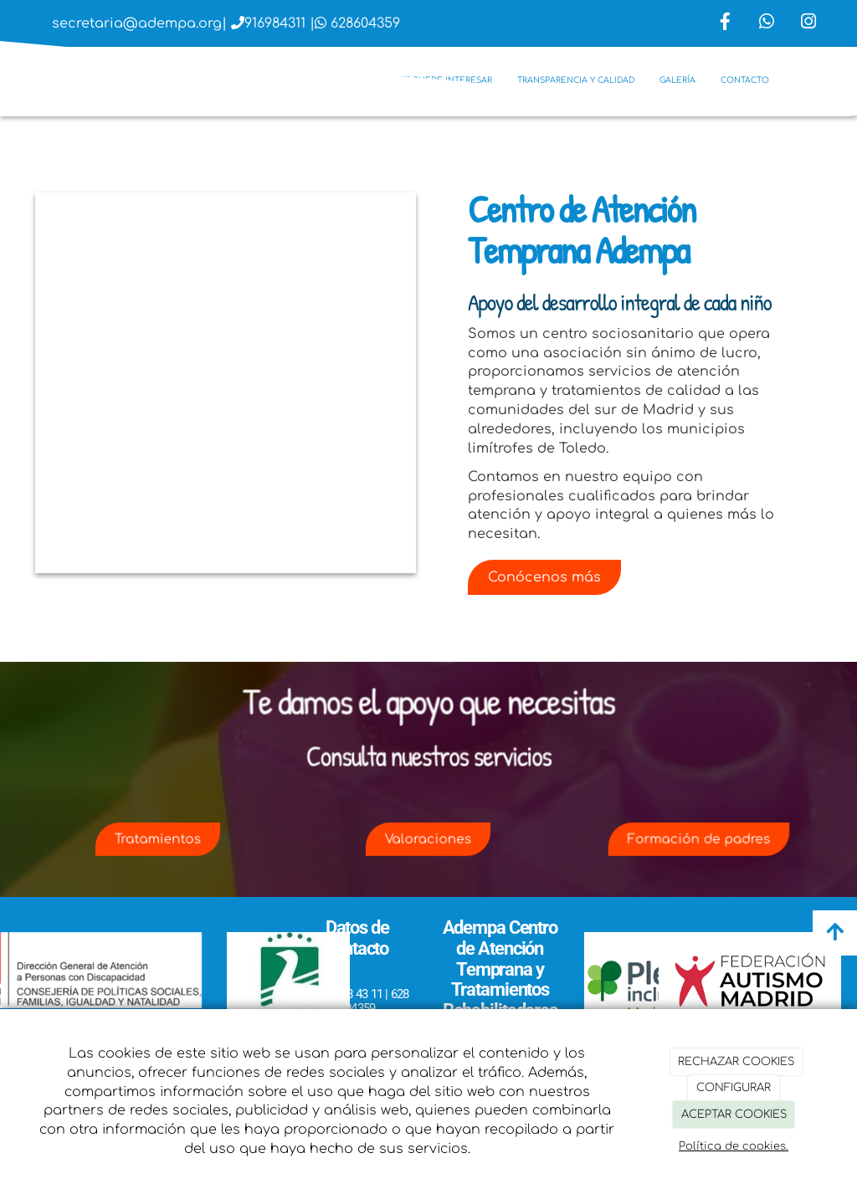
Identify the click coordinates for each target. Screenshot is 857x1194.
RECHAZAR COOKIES (736, 1062)
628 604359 (374, 1001)
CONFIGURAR (733, 1088)
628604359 (365, 23)
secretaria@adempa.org (137, 23)
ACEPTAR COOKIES (734, 1114)
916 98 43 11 (351, 994)
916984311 (274, 23)
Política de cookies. (733, 1146)
